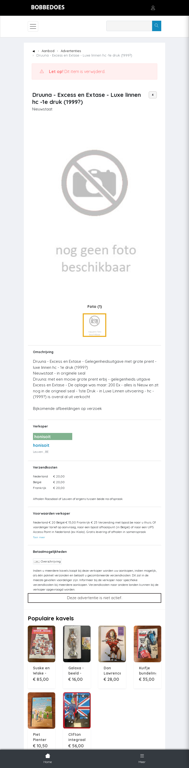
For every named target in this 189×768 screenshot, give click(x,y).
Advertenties (71, 51)
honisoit (41, 445)
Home (47, 758)
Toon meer (39, 537)
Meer (142, 758)
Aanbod (48, 51)
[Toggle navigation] (33, 26)
